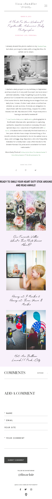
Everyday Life (21, 35)
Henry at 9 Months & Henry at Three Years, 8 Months (26, 279)
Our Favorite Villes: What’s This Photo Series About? (26, 219)
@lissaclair (26, 474)
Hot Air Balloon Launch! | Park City (26, 336)
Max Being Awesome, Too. (33, 155)
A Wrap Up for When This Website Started (33, 152)
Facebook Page (42, 46)
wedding (30, 119)
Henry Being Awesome (18, 155)
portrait (22, 119)
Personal (33, 35)
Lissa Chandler (11, 119)
